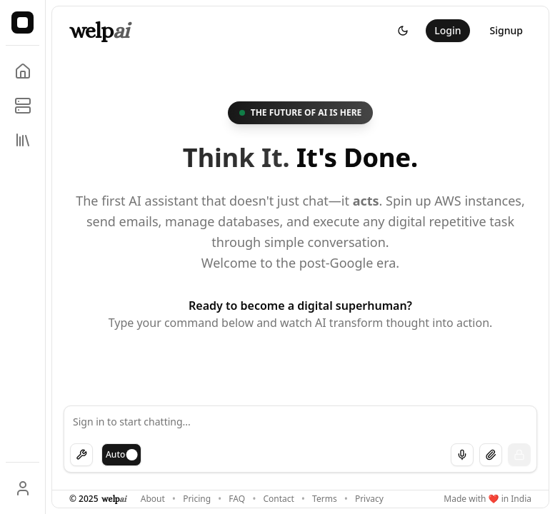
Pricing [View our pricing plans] (197, 499)
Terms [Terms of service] (324, 499)
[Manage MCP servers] (23, 105)
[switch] (121, 454)
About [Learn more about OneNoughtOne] (153, 499)
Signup (506, 30)
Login (447, 30)
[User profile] (23, 488)
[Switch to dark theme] (402, 30)
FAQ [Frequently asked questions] (237, 499)
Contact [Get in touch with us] (278, 499)
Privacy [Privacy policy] (369, 499)
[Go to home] (23, 71)
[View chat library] (23, 140)
